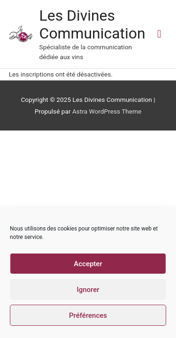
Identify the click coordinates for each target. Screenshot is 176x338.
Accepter (88, 264)
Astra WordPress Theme (106, 111)
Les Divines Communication (92, 24)
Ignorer (88, 289)
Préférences (88, 315)
